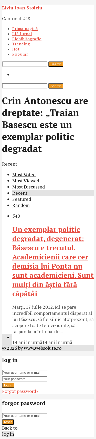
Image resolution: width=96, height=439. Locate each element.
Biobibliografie (26, 38)
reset (8, 422)
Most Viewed (25, 181)
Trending (21, 43)
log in (8, 385)
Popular (20, 54)
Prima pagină (25, 28)
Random (21, 205)
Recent (19, 193)
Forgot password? (20, 391)
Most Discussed (28, 187)
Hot (16, 49)
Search (55, 64)
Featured (21, 199)
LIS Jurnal (22, 33)
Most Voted (24, 174)
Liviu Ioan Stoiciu (22, 8)
